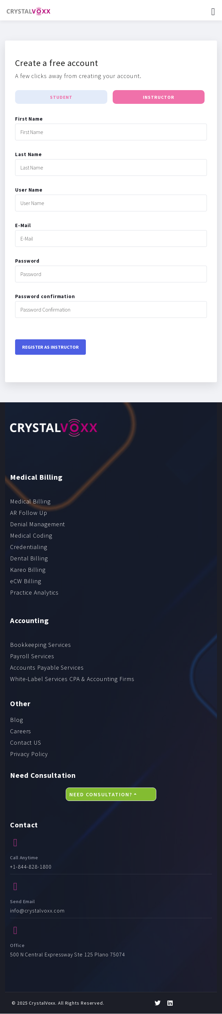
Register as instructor (50, 347)
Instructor (158, 97)
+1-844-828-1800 (31, 867)
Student (61, 97)
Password (27, 261)
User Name (29, 190)
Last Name (28, 154)
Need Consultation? (100, 794)
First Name (29, 119)
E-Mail (23, 225)
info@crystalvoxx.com (37, 910)
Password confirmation (45, 296)
